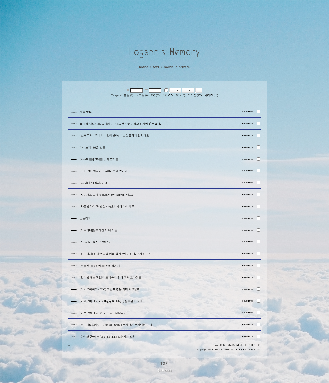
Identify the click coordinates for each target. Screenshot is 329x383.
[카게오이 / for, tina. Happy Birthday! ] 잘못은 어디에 (111, 301)
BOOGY (256, 349)
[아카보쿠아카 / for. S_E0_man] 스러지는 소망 (107, 336)
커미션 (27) (195, 95)
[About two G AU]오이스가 (96, 242)
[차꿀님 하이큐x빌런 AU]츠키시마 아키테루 (107, 206)
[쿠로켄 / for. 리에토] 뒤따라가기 (100, 265)
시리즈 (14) (211, 95)
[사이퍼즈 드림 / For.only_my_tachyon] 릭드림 (107, 194)
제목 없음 (86, 112)
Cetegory (116, 95)
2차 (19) (180, 95)
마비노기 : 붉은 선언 (92, 147)
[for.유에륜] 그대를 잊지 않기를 (99, 159)
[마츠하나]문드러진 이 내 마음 (98, 230)
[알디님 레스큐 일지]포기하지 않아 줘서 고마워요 (110, 277)
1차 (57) (168, 95)
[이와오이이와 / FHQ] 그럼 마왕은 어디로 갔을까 (110, 289)
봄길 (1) (128, 95)
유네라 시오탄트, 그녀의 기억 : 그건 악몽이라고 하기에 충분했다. (120, 123)
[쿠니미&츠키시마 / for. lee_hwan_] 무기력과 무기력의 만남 (116, 324)
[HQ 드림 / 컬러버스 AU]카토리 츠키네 (103, 171)
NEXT (257, 345)
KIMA (244, 349)
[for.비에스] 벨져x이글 (93, 182)
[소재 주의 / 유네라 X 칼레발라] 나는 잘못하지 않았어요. (115, 135)
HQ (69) (156, 95)
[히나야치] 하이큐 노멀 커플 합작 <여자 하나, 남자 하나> (115, 253)
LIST (70, 345)
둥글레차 (85, 218)
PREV (217, 345)
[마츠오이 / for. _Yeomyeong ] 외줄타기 (103, 313)
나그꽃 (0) (142, 95)
